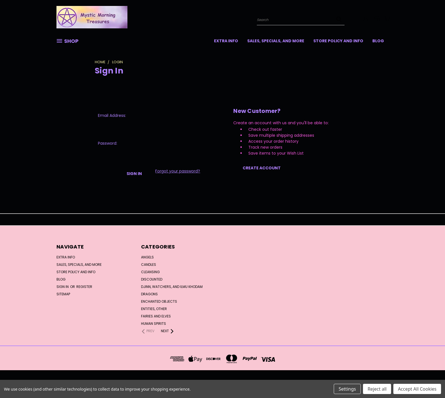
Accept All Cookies (417, 389)
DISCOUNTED (151, 279)
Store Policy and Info (338, 41)
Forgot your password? (177, 171)
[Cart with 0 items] (387, 18)
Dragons (149, 294)
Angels (147, 257)
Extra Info (226, 41)
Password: (107, 143)
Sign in (63, 286)
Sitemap (63, 294)
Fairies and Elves (156, 316)
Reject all (377, 389)
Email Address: (112, 115)
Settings (347, 389)
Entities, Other (154, 308)
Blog (378, 41)
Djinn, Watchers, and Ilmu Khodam (172, 286)
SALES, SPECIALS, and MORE (275, 41)
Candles (148, 264)
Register (84, 286)
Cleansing (150, 271)
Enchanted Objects (159, 301)
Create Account (262, 168)
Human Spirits (153, 323)
